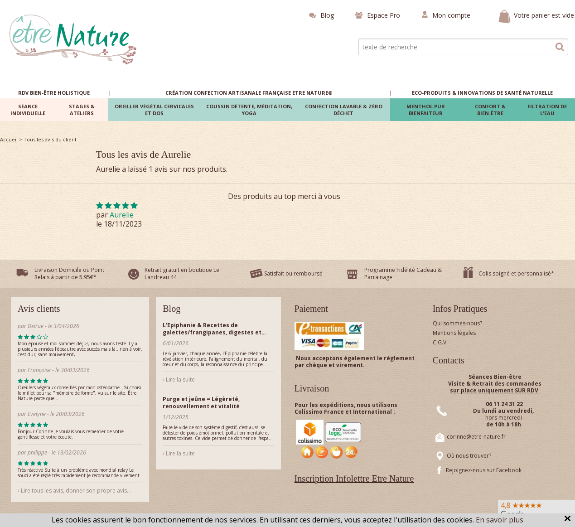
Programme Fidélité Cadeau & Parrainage (403, 273)
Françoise (39, 370)
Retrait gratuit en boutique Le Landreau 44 (182, 273)
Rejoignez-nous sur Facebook (484, 470)
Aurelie (122, 215)
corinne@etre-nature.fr (476, 436)
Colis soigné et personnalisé (514, 273)
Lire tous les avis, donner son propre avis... (74, 490)
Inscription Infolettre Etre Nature (354, 478)
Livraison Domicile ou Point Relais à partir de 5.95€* (69, 273)
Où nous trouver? (469, 455)
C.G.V (439, 342)
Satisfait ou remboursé (293, 273)
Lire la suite (179, 379)
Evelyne (37, 414)
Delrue (35, 326)
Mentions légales (454, 333)
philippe (37, 452)
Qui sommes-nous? (457, 323)
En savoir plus (499, 520)
